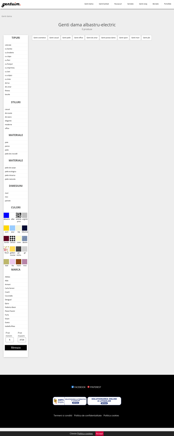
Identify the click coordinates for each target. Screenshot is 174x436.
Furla (7, 315)
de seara (8, 117)
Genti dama (89, 4)
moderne (8, 124)
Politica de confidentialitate (88, 415)
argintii (25, 216)
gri (24, 250)
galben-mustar (12, 251)
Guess (7, 322)
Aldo (6, 280)
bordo (6, 240)
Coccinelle (9, 296)
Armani (7, 284)
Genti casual (54, 38)
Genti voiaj (143, 4)
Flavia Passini (10, 311)
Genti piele (66, 38)
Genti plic (146, 38)
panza (7, 146)
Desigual (8, 299)
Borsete (156, 4)
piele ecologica (10, 171)
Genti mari (135, 38)
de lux (7, 83)
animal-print (19, 218)
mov (24, 263)
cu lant (7, 71)
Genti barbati (104, 4)
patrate (7, 201)
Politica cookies (111, 415)
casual (7, 109)
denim (24, 240)
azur (12, 229)
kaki (6, 263)
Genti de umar (92, 38)
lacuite (7, 94)
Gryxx (7, 318)
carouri (12, 240)
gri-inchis (18, 251)
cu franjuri (9, 64)
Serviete (130, 4)
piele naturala (10, 179)
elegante (8, 121)
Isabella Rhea (10, 326)
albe (12, 216)
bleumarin (25, 229)
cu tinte (8, 79)
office (7, 128)
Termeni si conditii (63, 415)
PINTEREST (94, 387)
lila (12, 263)
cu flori (7, 60)
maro (18, 263)
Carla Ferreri (9, 288)
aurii (6, 229)
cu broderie (9, 52)
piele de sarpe (10, 168)
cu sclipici (8, 75)
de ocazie (8, 113)
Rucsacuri (118, 4)
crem (18, 240)
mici (6, 197)
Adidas (7, 277)
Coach (7, 292)
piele (7, 150)
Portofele (167, 4)
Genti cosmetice (40, 38)
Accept (99, 433)
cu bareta (8, 49)
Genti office (78, 38)
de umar (8, 87)
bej (18, 229)
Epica (7, 303)
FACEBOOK (79, 387)
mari (6, 193)
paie (6, 142)
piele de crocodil (11, 154)
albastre (7, 216)
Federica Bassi (10, 307)
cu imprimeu (10, 68)
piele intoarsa (10, 175)
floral (6, 250)
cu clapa (8, 56)
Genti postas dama (108, 38)
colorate (8, 45)
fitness (7, 90)
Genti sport (123, 38)
